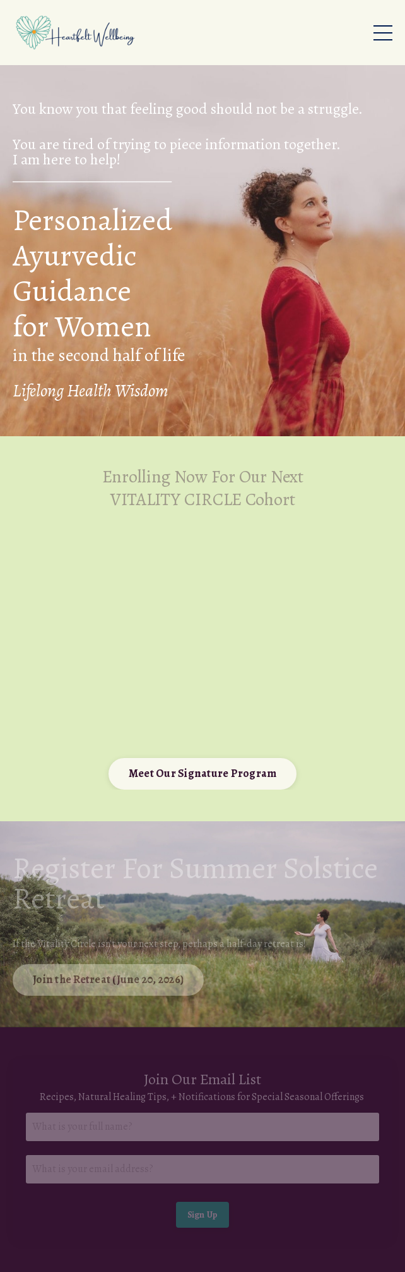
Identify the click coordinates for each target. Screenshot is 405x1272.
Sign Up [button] (202, 1214)
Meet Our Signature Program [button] (203, 773)
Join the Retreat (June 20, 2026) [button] (108, 979)
